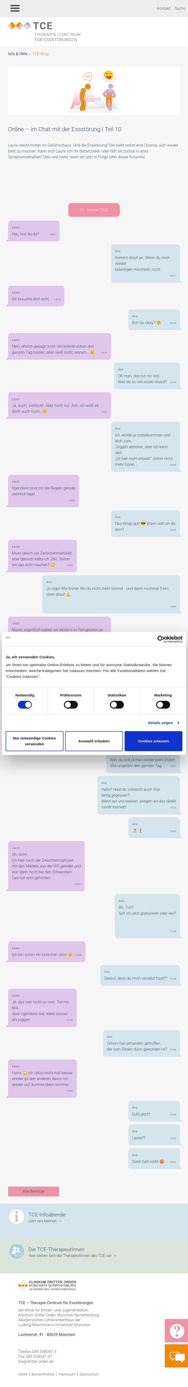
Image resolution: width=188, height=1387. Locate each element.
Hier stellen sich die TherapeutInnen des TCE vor (70, 1255)
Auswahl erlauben (94, 741)
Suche (180, 8)
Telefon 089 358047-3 (37, 1351)
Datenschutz (89, 1374)
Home (22, 1374)
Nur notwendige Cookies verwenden (34, 741)
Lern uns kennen (43, 1221)
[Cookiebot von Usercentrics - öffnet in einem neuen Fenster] (161, 639)
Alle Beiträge (33, 1191)
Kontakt (163, 8)
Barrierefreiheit (43, 1374)
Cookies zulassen (153, 741)
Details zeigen (160, 723)
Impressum (66, 1374)
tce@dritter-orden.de (35, 1361)
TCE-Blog (40, 54)
